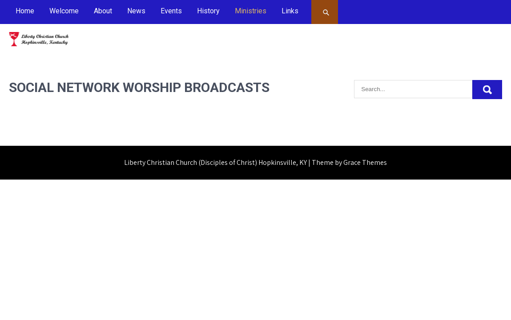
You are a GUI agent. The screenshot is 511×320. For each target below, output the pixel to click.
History (208, 11)
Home (25, 11)
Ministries (250, 11)
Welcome (64, 11)
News (136, 11)
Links (290, 11)
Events (171, 11)
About (103, 11)
